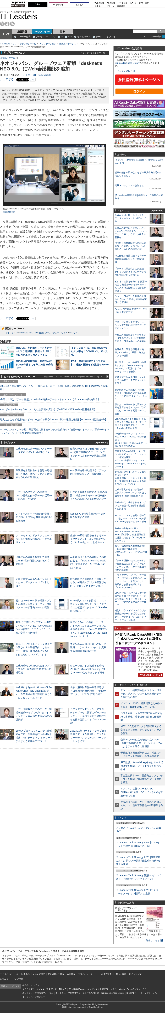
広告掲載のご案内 (56, 974)
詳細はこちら (153, 940)
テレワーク (74, 333)
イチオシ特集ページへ (150, 675)
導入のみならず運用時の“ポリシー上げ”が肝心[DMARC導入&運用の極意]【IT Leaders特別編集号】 (53, 419)
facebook (7, 24)
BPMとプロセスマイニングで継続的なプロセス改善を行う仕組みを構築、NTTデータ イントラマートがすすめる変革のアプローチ (130, 599)
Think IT (62, 989)
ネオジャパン (11, 333)
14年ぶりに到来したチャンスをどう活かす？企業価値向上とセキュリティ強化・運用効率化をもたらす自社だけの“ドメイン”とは (130, 478)
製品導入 (79, 5)
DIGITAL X (131, 993)
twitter (2, 24)
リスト (32, 80)
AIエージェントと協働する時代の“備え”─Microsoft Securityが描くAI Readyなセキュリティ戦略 (87, 669)
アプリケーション (48, 44)
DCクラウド (58, 5)
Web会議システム (43, 333)
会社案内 (71, 974)
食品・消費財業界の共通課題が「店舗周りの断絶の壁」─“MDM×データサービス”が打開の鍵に (88, 691)
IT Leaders (18, 16)
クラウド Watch (117, 989)
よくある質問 (17, 979)
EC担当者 (111, 3)
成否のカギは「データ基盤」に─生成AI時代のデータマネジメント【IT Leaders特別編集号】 (50, 399)
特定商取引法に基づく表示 (113, 974)
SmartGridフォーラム (137, 989)
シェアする (7, 79)
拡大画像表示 (9, 212)
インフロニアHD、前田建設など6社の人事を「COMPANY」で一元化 (89, 351)
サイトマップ (135, 974)
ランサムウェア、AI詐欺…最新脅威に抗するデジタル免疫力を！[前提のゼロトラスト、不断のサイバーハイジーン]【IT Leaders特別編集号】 (54, 431)
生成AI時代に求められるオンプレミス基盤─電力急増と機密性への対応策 (34, 669)
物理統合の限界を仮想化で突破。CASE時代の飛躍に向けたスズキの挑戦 (34, 560)
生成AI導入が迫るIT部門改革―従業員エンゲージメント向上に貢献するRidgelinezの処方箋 (88, 647)
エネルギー (99, 6)
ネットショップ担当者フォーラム (37, 993)
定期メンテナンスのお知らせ (129, 185)
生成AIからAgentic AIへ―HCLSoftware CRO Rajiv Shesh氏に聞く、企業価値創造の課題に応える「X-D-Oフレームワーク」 (130, 534)
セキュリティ (84, 36)
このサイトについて (9, 974)
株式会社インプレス (31, 985)
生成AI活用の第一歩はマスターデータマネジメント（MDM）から (131, 218)
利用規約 (25, 974)
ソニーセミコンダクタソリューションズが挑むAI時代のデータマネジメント (34, 539)
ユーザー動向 (24, 36)
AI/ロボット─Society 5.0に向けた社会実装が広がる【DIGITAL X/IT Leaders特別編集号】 (48, 409)
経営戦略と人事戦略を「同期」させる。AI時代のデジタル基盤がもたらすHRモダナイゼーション (88, 582)
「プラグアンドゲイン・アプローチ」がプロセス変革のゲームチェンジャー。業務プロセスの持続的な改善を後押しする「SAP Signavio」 (88, 716)
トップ (6, 34)
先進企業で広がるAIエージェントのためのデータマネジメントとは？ (34, 582)
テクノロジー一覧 (28, 44)
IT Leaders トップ (8, 44)
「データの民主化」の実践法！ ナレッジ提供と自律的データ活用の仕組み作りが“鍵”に (34, 495)
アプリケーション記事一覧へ (93, 53)
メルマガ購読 (38, 974)
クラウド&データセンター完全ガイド (39, 989)
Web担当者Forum (77, 989)
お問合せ (4, 979)
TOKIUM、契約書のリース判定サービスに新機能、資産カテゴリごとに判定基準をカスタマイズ (34, 351)
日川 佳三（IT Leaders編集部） (38, 75)
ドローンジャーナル (147, 993)
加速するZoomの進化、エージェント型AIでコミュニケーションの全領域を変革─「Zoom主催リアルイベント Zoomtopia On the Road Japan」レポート (88, 629)
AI (62, 36)
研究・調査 (144, 3)
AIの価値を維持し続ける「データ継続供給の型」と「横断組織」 (130, 258)
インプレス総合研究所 (97, 989)
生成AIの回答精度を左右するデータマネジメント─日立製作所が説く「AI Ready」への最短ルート (88, 539)
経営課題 (22, 31)
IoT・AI (133, 3)
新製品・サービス (67, 44)
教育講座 (121, 6)
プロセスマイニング (46, 36)
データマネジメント (106, 36)
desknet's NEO (26, 333)
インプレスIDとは (126, 71)
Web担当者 (99, 3)
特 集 (62, 31)
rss (12, 24)
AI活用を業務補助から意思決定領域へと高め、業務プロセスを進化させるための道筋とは (34, 474)
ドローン (110, 6)
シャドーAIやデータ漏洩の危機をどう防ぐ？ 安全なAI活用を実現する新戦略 (34, 517)
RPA (70, 36)
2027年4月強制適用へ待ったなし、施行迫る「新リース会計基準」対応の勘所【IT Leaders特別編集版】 (54, 388)
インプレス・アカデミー (33, 997)
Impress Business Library (127, 63)
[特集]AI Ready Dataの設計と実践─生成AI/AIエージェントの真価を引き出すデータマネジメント (138, 639)
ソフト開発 (122, 3)
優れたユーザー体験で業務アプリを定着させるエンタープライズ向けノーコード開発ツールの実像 (34, 604)
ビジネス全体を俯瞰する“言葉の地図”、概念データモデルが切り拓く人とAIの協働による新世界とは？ (88, 495)
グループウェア (60, 333)
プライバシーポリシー (88, 974)
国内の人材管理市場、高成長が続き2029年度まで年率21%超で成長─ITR (34, 364)
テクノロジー (42, 31)
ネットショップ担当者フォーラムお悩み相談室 (77, 993)
